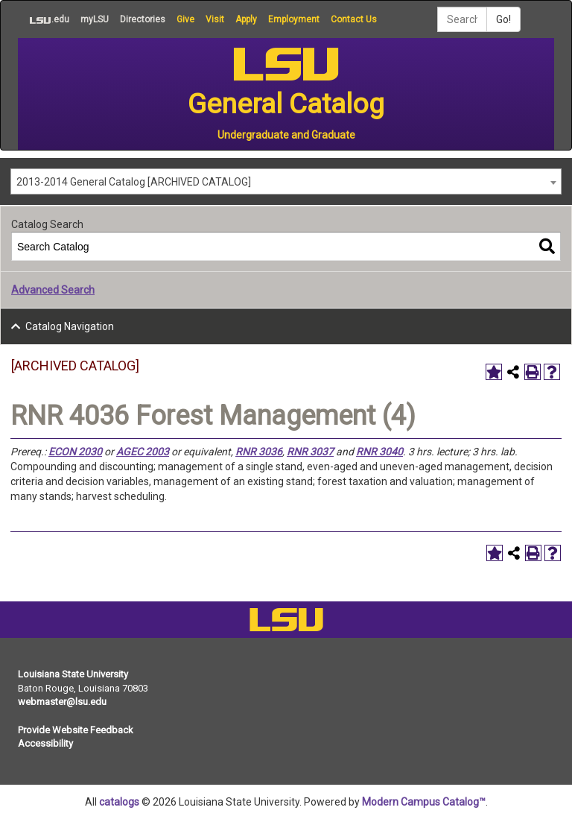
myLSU (94, 19)
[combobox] (286, 181)
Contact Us (354, 19)
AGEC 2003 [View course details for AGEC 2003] (142, 452)
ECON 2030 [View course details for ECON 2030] (75, 452)
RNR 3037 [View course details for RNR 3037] (310, 452)
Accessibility (45, 743)
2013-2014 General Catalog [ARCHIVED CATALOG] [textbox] (133, 182)
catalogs (119, 802)
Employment (294, 19)
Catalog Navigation (69, 326)
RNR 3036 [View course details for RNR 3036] (258, 452)
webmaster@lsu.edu (62, 701)
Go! (503, 19)
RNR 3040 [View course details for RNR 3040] (379, 452)
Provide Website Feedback (75, 730)
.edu (43, 19)
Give (185, 19)
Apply (246, 19)
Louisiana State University (73, 674)
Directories (142, 19)
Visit (215, 19)
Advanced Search (53, 290)
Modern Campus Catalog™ (424, 802)
